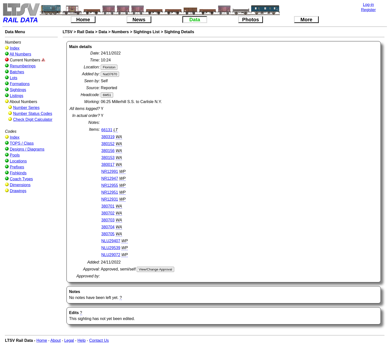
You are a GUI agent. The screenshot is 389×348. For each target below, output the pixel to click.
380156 (107, 151)
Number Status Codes (32, 113)
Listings (16, 96)
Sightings (18, 90)
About (55, 340)
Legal (69, 340)
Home (83, 19)
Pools (15, 155)
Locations (18, 161)
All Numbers (20, 54)
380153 (107, 158)
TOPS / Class (22, 143)
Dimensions (20, 185)
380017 (107, 164)
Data (194, 19)
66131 (106, 130)
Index (14, 48)
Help (81, 340)
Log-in (368, 4)
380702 (107, 213)
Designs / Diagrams (27, 149)
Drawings (18, 191)
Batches (17, 72)
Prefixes (17, 167)
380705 (107, 234)
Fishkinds (18, 173)
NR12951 (109, 192)
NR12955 (109, 185)
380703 (107, 220)
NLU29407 (110, 241)
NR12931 (109, 199)
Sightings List (146, 32)
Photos (250, 19)
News (138, 19)
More (306, 19)
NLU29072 (110, 255)
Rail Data (85, 32)
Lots (13, 78)
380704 (107, 227)
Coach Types (21, 179)
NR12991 (109, 171)
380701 (107, 206)
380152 (107, 144)
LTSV (68, 32)
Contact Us (99, 340)
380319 (107, 137)
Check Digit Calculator (32, 119)
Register (368, 10)
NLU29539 (110, 248)
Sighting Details (179, 32)
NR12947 (109, 178)
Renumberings (22, 66)
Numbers (120, 32)
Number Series (26, 108)
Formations (20, 84)
